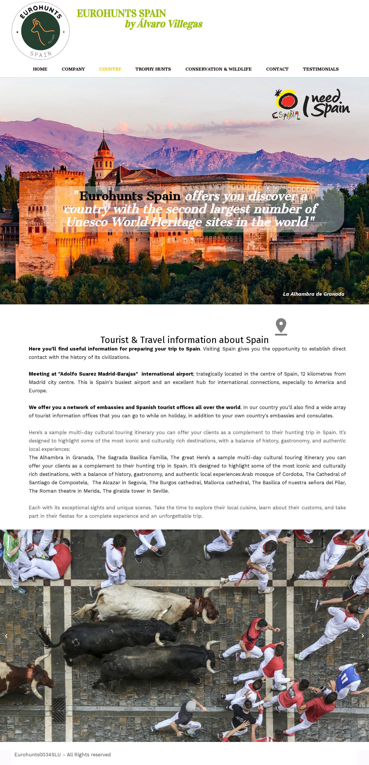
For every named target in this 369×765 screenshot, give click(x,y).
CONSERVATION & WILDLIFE (218, 69)
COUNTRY (110, 69)
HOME (40, 69)
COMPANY (73, 69)
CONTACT (277, 69)
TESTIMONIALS (321, 69)
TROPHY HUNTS (153, 69)
